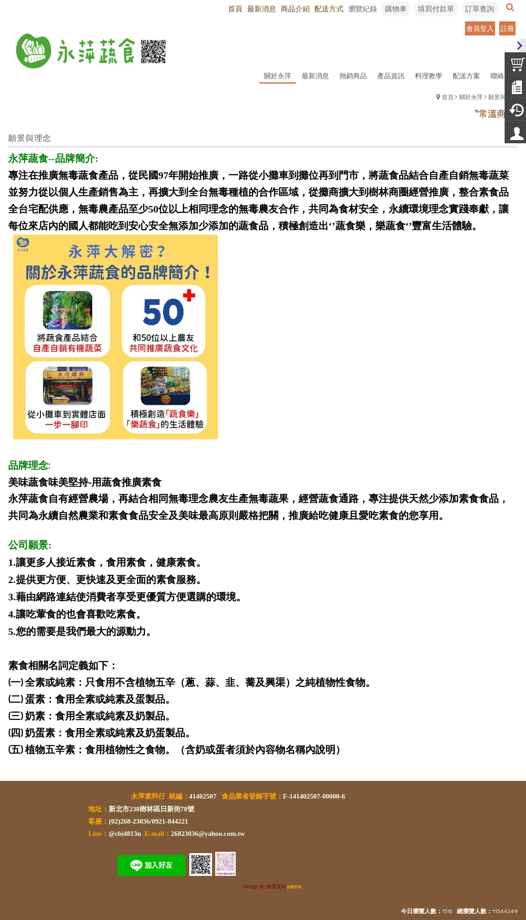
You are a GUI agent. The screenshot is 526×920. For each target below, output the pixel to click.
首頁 (448, 97)
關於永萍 (471, 97)
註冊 (507, 28)
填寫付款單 (436, 8)
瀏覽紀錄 (362, 8)
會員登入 (480, 28)
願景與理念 (503, 97)
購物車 (396, 8)
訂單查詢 (479, 8)
